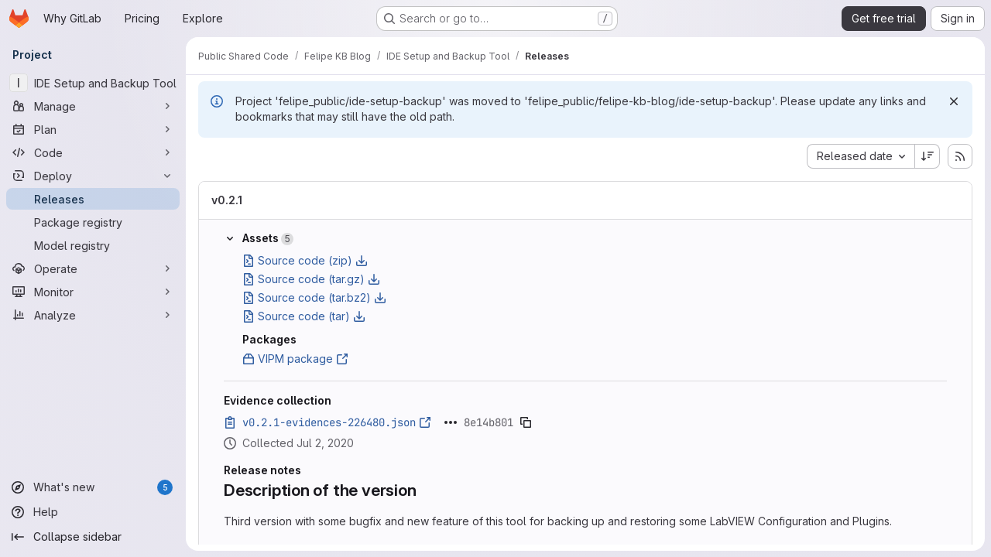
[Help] (93, 512)
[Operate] (93, 268)
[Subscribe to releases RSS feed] (960, 156)
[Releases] (93, 199)
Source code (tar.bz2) (314, 297)
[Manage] (93, 106)
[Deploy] (93, 175)
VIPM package (295, 358)
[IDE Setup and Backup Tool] (93, 83)
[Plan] (93, 129)
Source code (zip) (305, 260)
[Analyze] (93, 315)
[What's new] (93, 487)
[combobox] (860, 156)
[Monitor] (93, 291)
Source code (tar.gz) (311, 278)
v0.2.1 (226, 200)
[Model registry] (93, 245)
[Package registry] (93, 222)
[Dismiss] (954, 101)
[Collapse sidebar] (93, 537)
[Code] (93, 152)
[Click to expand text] (451, 422)
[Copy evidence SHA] (525, 422)
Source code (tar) (303, 316)
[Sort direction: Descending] (927, 156)
